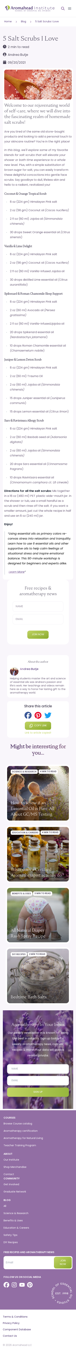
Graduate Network (15, 1192)
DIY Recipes (19, 954)
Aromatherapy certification (21, 1131)
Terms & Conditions (15, 1317)
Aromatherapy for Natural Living (23, 1138)
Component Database (17, 1329)
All (5, 1206)
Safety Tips (10, 1235)
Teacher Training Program (20, 1145)
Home (8, 21)
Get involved (11, 1184)
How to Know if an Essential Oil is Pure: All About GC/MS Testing (32, 808)
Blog (23, 21)
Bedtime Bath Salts (29, 997)
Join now (38, 634)
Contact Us (10, 1336)
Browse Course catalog (18, 1123)
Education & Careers (25, 833)
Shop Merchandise (15, 1167)
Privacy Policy (11, 1323)
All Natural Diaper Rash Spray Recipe (28, 933)
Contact (9, 1174)
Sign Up (38, 1092)
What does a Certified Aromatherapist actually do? (37, 872)
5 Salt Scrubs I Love (47, 21)
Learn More (17, 572)
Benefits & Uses (21, 894)
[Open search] (61, 8)
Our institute (11, 1160)
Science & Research (24, 772)
